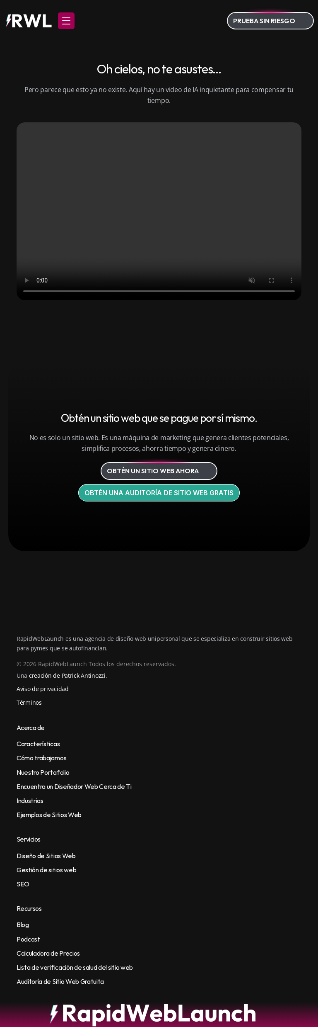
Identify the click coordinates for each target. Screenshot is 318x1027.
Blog (23, 924)
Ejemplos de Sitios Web (49, 814)
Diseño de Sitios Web (46, 856)
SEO (23, 884)
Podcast (28, 939)
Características (38, 744)
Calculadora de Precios (48, 953)
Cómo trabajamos (41, 758)
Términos (29, 702)
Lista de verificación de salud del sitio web (75, 967)
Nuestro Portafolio (43, 772)
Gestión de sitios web (46, 870)
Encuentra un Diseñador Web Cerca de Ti (74, 786)
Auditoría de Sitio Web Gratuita (60, 981)
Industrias (30, 800)
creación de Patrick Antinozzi (67, 675)
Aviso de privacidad (43, 689)
